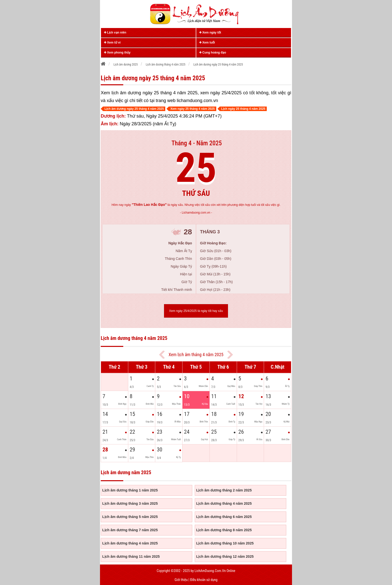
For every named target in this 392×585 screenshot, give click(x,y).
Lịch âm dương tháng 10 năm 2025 (225, 543)
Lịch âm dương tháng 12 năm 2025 (225, 556)
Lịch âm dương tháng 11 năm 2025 (131, 556)
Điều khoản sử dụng (203, 580)
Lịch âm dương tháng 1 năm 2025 (130, 490)
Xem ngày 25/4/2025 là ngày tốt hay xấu (196, 311)
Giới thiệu (181, 580)
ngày (145, 205)
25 (196, 168)
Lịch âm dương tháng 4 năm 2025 (224, 503)
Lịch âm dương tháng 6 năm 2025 (224, 517)
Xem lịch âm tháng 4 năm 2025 (195, 354)
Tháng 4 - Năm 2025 (197, 143)
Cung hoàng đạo (212, 52)
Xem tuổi (207, 42)
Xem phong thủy (117, 52)
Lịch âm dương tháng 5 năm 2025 (130, 517)
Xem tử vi (112, 42)
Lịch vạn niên (115, 32)
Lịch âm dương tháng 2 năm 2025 (224, 490)
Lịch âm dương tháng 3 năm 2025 (130, 503)
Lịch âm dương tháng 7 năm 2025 (130, 530)
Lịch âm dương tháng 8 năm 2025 (224, 530)
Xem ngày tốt (210, 32)
